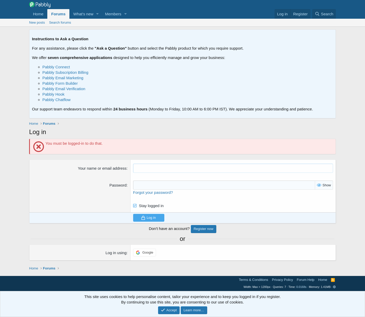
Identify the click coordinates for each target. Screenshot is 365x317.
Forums (58, 14)
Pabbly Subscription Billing (65, 72)
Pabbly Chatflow (56, 99)
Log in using (116, 252)
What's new (83, 14)
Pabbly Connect (56, 67)
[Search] (324, 14)
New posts (37, 22)
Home (38, 14)
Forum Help (305, 280)
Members (113, 14)
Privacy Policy (282, 280)
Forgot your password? (153, 192)
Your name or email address (102, 168)
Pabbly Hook (53, 94)
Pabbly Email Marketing (62, 78)
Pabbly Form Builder (60, 83)
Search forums (60, 22)
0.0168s (301, 286)
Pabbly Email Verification (63, 89)
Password (118, 185)
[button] (97, 14)
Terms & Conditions (253, 280)
